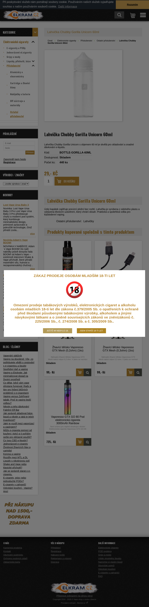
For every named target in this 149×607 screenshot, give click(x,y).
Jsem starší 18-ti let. (91, 331)
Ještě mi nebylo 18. (58, 331)
